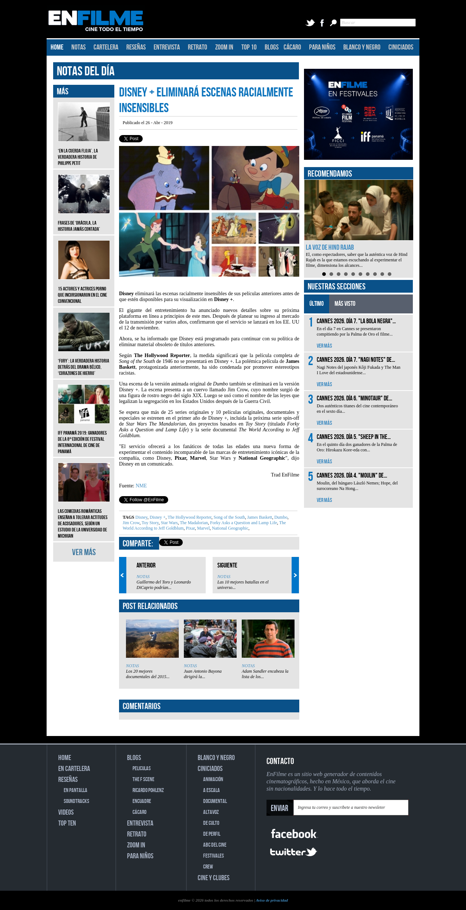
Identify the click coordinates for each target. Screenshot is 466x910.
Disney (141, 517)
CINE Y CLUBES (213, 878)
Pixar (190, 528)
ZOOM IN (224, 47)
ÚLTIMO (316, 304)
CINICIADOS (400, 47)
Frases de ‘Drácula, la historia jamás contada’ (84, 220)
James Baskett (259, 517)
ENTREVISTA (167, 47)
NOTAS (78, 47)
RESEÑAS (136, 47)
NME (141, 485)
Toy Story (150, 522)
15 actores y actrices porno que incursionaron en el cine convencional (84, 289)
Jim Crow (131, 522)
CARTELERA (106, 47)
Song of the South (229, 517)
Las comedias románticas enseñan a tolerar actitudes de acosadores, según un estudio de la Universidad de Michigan (84, 518)
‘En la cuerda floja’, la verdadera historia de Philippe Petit (84, 151)
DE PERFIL (211, 834)
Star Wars (169, 522)
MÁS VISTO (345, 304)
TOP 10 (249, 47)
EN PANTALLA (75, 790)
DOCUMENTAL (215, 801)
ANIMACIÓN (213, 779)
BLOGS (272, 47)
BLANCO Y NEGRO (361, 47)
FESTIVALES (213, 855)
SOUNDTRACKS (76, 801)
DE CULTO (211, 823)
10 (389, 274)
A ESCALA (211, 790)
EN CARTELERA (74, 768)
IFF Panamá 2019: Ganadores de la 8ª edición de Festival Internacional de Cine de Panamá (84, 437)
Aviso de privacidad (272, 900)
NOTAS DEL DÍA (86, 71)
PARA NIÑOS (322, 47)
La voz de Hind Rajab (330, 247)
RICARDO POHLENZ (148, 790)
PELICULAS (142, 768)
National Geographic (229, 528)
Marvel (203, 528)
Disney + (157, 517)
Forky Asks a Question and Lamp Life (243, 522)
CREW (208, 866)
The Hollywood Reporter (189, 517)
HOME (57, 47)
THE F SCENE (143, 779)
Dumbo (280, 517)
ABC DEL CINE (214, 845)
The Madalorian (193, 522)
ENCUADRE (142, 801)
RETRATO (197, 47)
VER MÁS (84, 552)
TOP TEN (67, 823)
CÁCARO (292, 47)
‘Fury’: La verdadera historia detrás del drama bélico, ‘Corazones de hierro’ (84, 361)
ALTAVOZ (211, 812)
